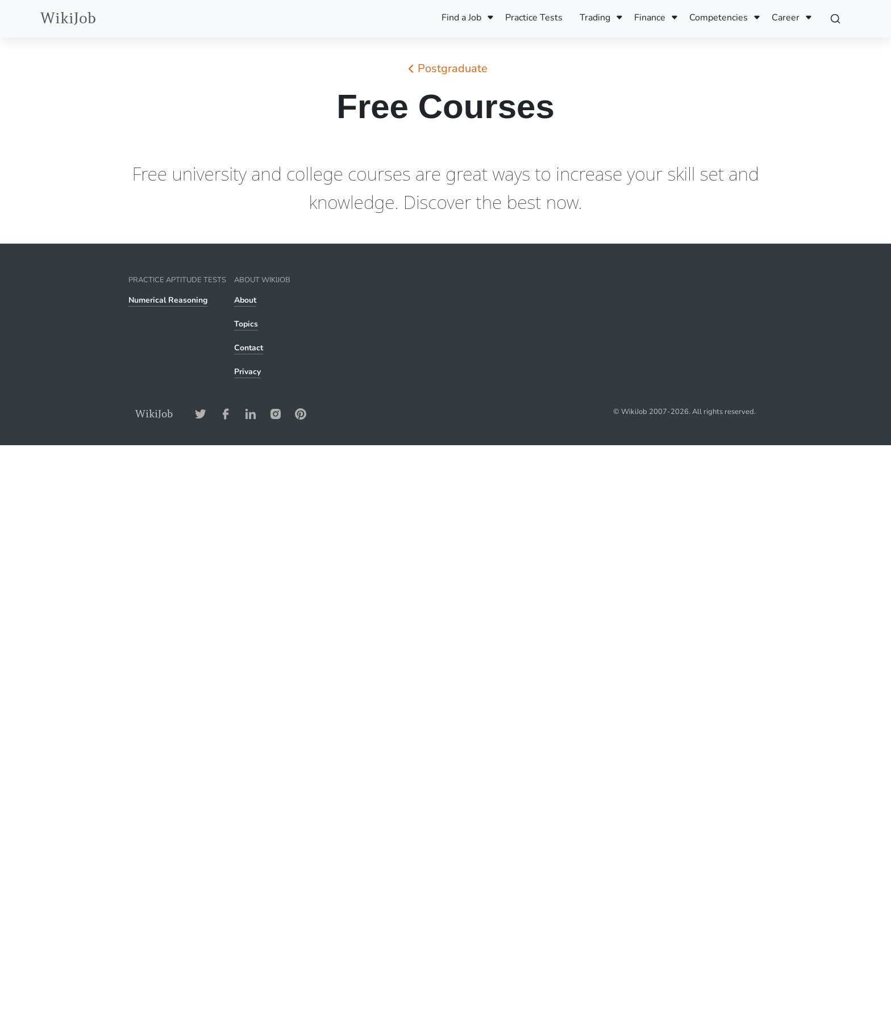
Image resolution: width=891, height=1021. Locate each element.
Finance (649, 17)
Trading (595, 17)
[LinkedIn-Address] (250, 414)
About (245, 300)
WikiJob (68, 18)
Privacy (247, 371)
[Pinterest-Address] (300, 414)
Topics (246, 324)
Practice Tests (534, 17)
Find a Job (461, 17)
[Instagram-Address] (275, 414)
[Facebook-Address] (225, 414)
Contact (248, 347)
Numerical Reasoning (167, 300)
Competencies (718, 17)
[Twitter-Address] (200, 414)
